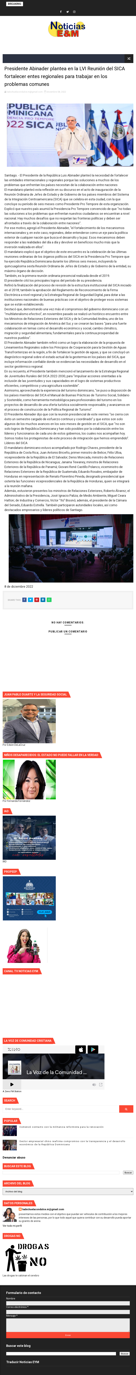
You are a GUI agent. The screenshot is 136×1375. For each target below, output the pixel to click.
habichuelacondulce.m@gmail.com (43, 1209)
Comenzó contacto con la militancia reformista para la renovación (61, 1127)
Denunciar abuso (14, 1157)
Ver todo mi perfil (12, 1225)
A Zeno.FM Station (12, 1091)
